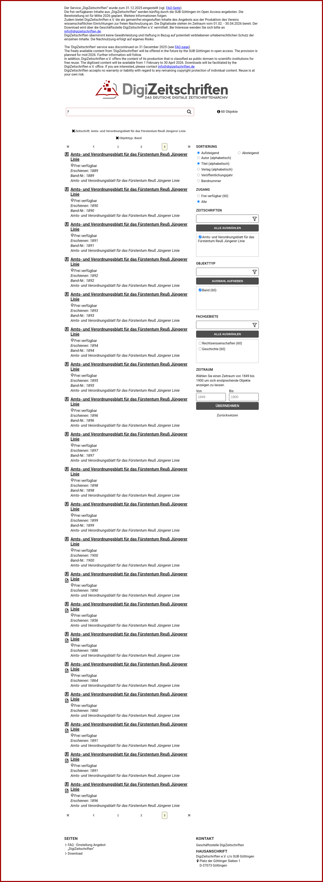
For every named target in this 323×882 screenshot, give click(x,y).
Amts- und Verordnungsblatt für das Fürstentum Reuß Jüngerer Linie (226, 239)
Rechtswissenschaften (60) (220, 343)
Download (75, 853)
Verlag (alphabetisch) (214, 169)
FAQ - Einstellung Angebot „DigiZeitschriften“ (87, 847)
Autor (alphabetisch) (214, 158)
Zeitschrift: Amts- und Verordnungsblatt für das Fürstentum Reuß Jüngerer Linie (129, 131)
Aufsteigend (208, 153)
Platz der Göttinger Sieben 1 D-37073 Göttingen (220, 863)
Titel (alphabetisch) (213, 164)
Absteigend (248, 153)
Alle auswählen (227, 228)
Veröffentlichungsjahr (215, 175)
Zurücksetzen (227, 415)
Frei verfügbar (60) (212, 196)
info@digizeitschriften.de (82, 31)
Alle (202, 202)
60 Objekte (227, 111)
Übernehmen (227, 406)
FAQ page (182, 47)
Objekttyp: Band (129, 138)
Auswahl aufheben (227, 281)
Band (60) (208, 290)
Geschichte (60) (212, 349)
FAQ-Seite (173, 8)
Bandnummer (209, 181)
